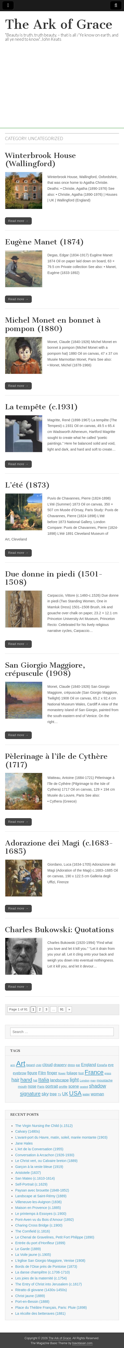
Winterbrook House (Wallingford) (40, 159)
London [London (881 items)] (85, 1080)
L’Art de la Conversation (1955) (39, 1149)
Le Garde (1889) (28, 1249)
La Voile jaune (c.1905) (33, 1255)
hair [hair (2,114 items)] (15, 1079)
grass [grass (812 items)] (108, 1073)
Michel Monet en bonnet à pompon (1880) (53, 324)
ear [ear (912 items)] (78, 1065)
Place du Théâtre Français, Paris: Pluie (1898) (51, 1307)
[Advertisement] (62, 93)
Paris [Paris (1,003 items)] (40, 1086)
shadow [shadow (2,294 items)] (97, 1086)
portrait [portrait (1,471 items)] (51, 1086)
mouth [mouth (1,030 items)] (22, 1086)
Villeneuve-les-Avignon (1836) (38, 1202)
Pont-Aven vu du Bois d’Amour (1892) (44, 1220)
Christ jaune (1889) (30, 1296)
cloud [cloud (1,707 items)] (47, 1064)
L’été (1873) (27, 485)
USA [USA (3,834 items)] (75, 1093)
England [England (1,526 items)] (88, 1064)
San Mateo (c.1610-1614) (35, 1178)
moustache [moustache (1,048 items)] (105, 1080)
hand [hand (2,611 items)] (26, 1079)
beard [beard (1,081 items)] (30, 1065)
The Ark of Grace (59, 24)
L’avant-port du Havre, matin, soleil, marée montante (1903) (61, 1137)
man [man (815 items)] (93, 1080)
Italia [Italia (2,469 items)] (43, 1079)
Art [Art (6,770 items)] (20, 1063)
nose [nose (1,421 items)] (32, 1086)
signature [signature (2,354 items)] (30, 1093)
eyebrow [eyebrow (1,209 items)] (19, 1073)
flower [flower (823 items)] (61, 1073)
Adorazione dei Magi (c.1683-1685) (59, 847)
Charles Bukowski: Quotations (59, 929)
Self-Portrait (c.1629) (31, 1184)
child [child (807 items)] (38, 1065)
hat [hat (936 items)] (35, 1080)
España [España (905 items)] (102, 1065)
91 (61, 1009)
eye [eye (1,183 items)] (111, 1065)
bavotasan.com (82, 1343)
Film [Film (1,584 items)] (42, 1073)
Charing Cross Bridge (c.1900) (38, 1225)
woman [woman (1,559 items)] (97, 1094)
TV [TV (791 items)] (59, 1094)
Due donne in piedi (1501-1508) (54, 578)
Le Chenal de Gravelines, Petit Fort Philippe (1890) (54, 1237)
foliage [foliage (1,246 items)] (72, 1073)
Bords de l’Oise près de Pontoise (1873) (46, 1267)
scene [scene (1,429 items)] (73, 1086)
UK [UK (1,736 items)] (65, 1093)
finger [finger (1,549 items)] (52, 1073)
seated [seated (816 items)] (84, 1086)
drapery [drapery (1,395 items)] (60, 1065)
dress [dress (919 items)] (71, 1065)
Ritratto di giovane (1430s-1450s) (41, 1290)
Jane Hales (24, 1143)
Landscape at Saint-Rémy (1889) (40, 1196)
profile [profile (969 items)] (63, 1086)
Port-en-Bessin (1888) (32, 1302)
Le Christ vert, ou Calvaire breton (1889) (46, 1161)
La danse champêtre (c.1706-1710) (42, 1272)
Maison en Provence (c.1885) (38, 1208)
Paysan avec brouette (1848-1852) (42, 1190)
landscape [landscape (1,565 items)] (59, 1080)
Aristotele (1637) (28, 1173)
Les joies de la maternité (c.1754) (41, 1278)
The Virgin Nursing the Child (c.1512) (44, 1126)
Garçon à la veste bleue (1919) (39, 1167)
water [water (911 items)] (86, 1094)
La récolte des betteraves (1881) (40, 1313)
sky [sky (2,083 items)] (45, 1093)
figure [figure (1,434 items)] (32, 1073)
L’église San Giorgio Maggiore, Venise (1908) (50, 1261)
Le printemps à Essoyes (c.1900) (40, 1214)
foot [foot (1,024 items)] (81, 1073)
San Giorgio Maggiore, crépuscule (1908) (45, 669)
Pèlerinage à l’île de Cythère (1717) (56, 760)
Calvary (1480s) (27, 1131)
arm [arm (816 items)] (12, 1065)
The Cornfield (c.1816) (32, 1231)
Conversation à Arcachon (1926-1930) (44, 1155)
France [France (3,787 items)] (94, 1072)
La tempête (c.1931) (41, 406)
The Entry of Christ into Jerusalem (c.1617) (48, 1284)
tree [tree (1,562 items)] (53, 1094)
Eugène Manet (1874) (44, 241)
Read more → (18, 221)
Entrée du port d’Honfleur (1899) (40, 1243)
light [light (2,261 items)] (74, 1079)
